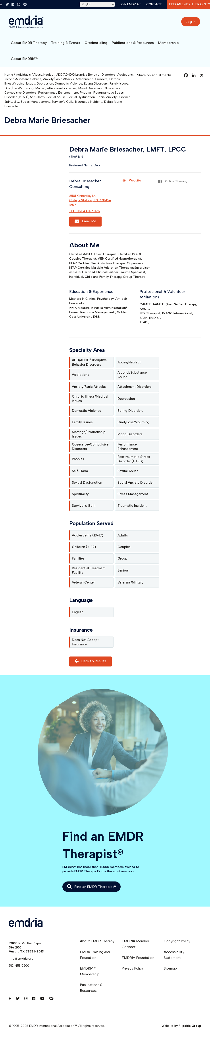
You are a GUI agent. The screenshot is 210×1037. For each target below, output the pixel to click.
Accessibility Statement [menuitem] (174, 955)
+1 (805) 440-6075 (84, 211)
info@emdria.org (21, 958)
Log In (191, 22)
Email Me (85, 221)
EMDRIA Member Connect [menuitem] (135, 944)
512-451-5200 (19, 966)
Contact (154, 4)
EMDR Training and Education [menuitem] (95, 955)
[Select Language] (97, 4)
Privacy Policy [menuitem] (133, 968)
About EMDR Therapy (29, 43)
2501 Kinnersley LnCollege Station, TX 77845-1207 (90, 200)
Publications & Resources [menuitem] (91, 988)
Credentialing (96, 43)
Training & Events (65, 43)
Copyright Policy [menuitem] (177, 941)
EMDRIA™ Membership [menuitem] (89, 971)
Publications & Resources (133, 43)
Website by (181, 1026)
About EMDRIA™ (24, 59)
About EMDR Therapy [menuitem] (97, 941)
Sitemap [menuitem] (170, 968)
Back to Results (90, 661)
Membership (168, 43)
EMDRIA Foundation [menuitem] (138, 958)
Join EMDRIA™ (130, 4)
